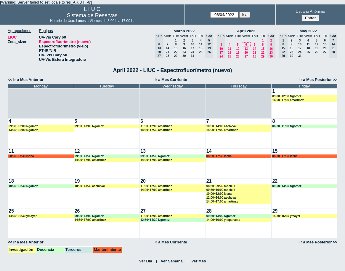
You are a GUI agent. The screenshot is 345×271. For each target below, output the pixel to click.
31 (192, 56)
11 (200, 44)
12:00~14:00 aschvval (221, 197)
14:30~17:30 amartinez (156, 130)
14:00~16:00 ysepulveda (223, 219)
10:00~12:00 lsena (219, 193)
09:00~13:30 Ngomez (89, 156)
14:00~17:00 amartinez (288, 100)
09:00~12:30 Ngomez (286, 96)
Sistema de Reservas (92, 15)
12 (237, 48)
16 (184, 48)
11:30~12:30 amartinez (156, 186)
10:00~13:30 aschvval (90, 186)
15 (175, 48)
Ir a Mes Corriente (171, 79)
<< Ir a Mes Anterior (26, 79)
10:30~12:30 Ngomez (23, 186)
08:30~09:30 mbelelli (220, 186)
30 (184, 56)
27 (246, 56)
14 (167, 48)
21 (167, 52)
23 (184, 52)
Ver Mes (198, 261)
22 (175, 52)
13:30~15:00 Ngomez (23, 130)
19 (237, 52)
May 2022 (308, 31)
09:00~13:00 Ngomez (89, 126)
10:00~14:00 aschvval (221, 126)
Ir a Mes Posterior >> (318, 79)
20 (246, 52)
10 (192, 44)
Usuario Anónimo (310, 11)
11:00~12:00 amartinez (156, 216)
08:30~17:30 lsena (21, 156)
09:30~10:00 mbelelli (220, 190)
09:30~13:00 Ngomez (23, 126)
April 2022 (246, 31)
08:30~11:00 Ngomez (286, 126)
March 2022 (184, 31)
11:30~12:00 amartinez (156, 126)
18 (200, 48)
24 (192, 52)
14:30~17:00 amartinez (90, 219)
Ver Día (145, 261)
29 (175, 56)
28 (167, 56)
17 (192, 48)
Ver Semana (172, 261)
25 (200, 52)
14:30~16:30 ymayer (23, 216)
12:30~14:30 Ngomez (155, 219)
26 (237, 56)
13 (246, 48)
